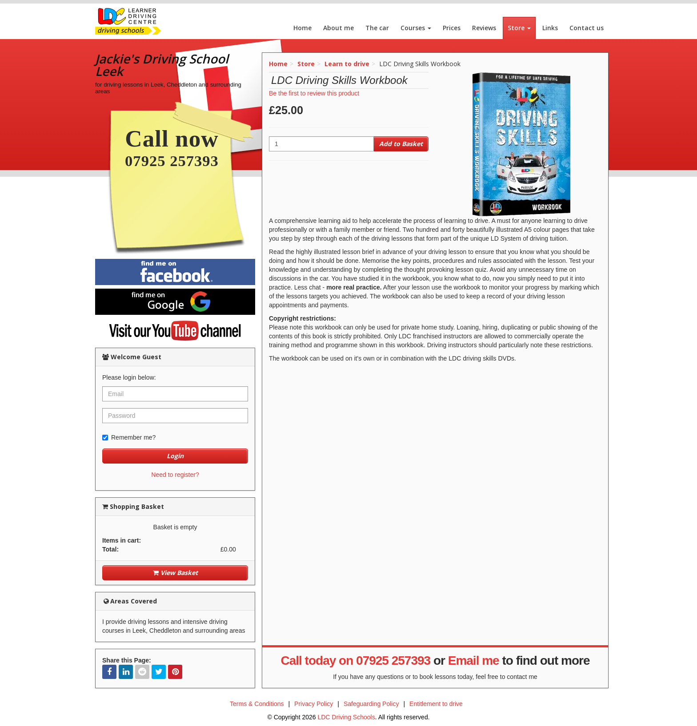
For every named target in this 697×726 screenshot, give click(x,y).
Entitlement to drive (436, 703)
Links (550, 28)
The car (377, 28)
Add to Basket (401, 143)
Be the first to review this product (314, 93)
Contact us (586, 28)
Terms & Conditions (257, 703)
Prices (452, 28)
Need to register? (175, 474)
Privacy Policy (313, 703)
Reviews (484, 28)
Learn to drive (346, 64)
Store (519, 28)
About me (338, 28)
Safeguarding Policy (371, 703)
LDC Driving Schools (346, 717)
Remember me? (129, 437)
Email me (473, 660)
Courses (416, 28)
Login (175, 456)
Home (302, 28)
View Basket (175, 572)
